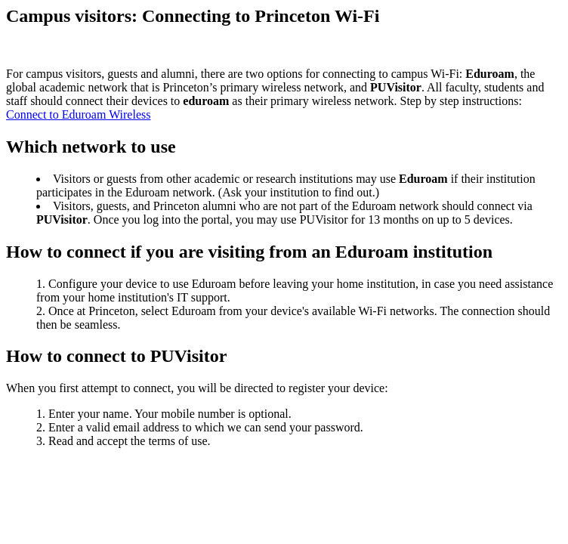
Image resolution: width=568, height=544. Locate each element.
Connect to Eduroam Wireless (78, 114)
